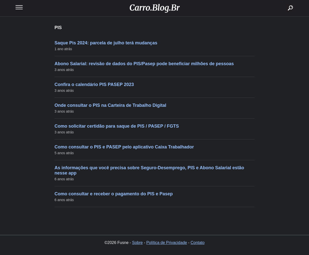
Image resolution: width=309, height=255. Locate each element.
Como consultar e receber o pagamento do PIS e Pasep (113, 193)
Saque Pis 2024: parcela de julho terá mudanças (105, 42)
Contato (197, 242)
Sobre (137, 242)
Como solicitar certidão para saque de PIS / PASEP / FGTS (116, 126)
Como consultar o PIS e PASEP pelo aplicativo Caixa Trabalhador (124, 146)
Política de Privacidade (166, 242)
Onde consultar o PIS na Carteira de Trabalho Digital (110, 105)
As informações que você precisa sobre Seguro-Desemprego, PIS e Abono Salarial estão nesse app (149, 170)
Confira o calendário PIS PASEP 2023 (94, 84)
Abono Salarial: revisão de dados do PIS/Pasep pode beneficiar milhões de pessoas (144, 63)
